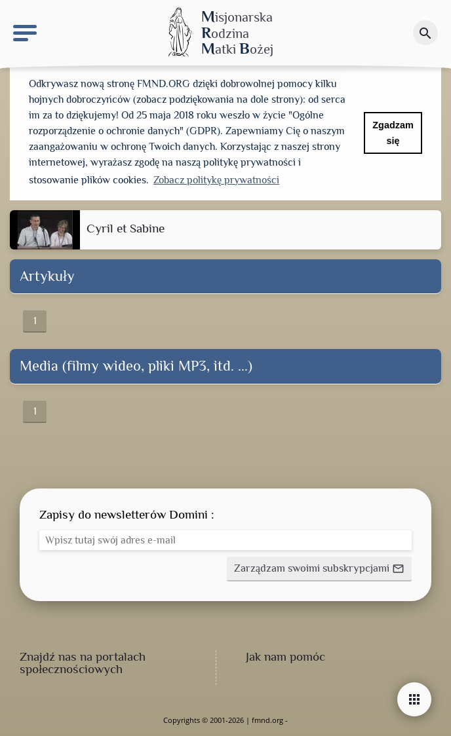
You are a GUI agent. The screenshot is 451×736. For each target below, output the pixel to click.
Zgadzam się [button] (392, 133)
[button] (319, 569)
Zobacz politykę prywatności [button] (216, 180)
